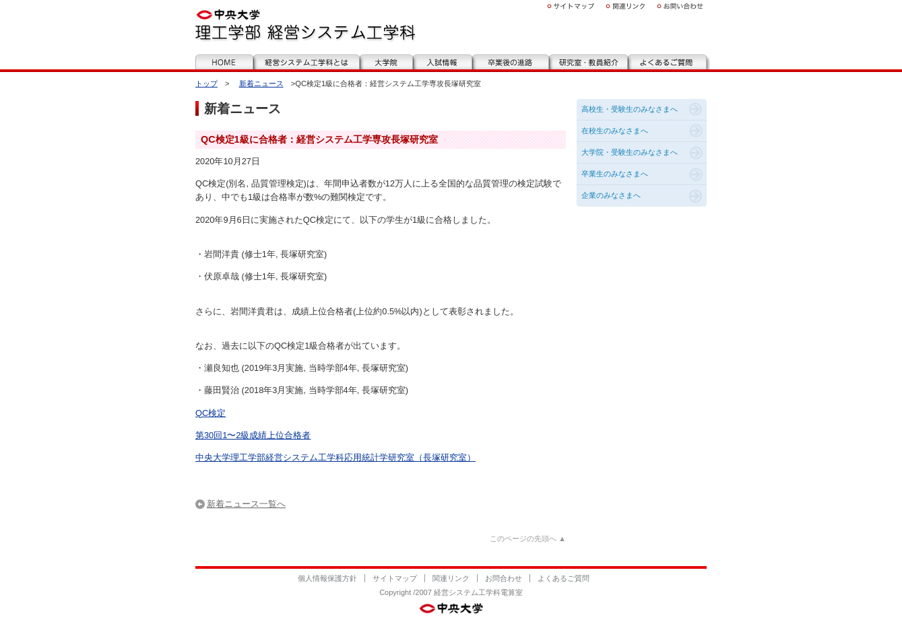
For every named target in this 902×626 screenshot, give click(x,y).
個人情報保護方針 (327, 578)
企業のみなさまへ (611, 195)
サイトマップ (395, 578)
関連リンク (451, 578)
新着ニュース (261, 83)
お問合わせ (503, 578)
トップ (206, 83)
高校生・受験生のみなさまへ (629, 109)
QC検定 (210, 413)
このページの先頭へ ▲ (528, 538)
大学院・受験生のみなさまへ (629, 152)
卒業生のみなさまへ (614, 174)
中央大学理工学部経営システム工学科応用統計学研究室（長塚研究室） (335, 457)
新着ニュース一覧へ (246, 504)
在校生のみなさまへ (614, 131)
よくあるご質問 (563, 578)
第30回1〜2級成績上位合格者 (253, 435)
